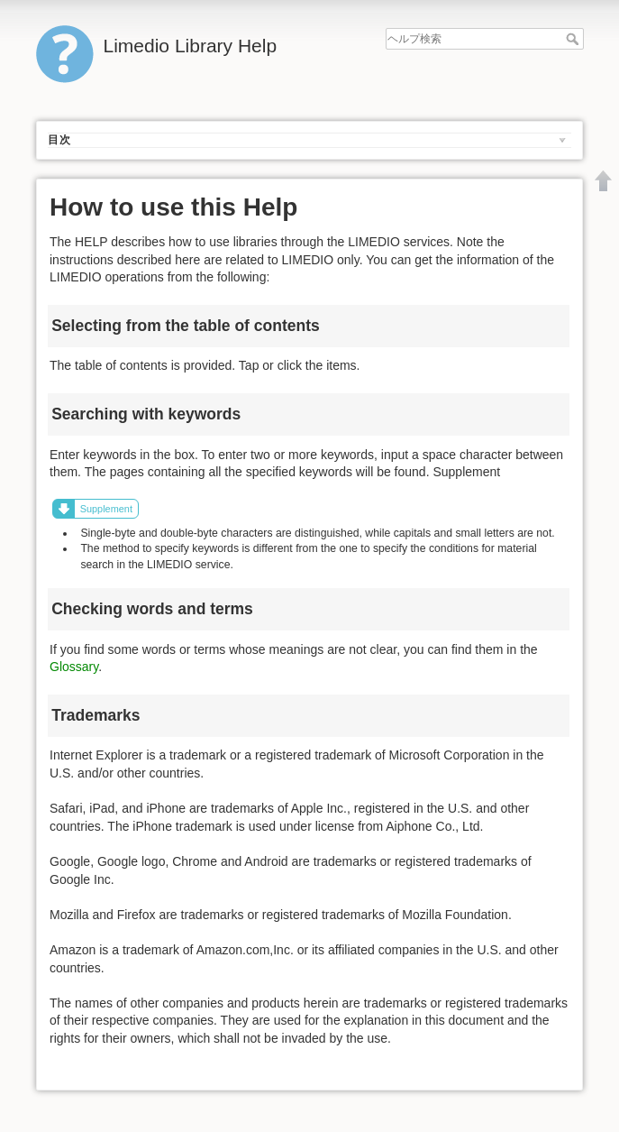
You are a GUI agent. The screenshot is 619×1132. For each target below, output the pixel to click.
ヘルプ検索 (574, 38)
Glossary (74, 666)
